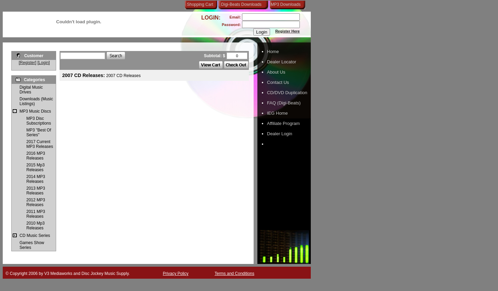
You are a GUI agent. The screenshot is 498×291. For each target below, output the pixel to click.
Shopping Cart (200, 4)
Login (44, 62)
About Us (276, 72)
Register (27, 62)
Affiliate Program (283, 123)
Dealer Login (279, 133)
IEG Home (277, 113)
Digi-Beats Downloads (241, 4)
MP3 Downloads (284, 4)
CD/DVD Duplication (287, 92)
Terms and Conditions (234, 273)
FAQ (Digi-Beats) (284, 102)
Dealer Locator (281, 61)
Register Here (287, 31)
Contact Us (278, 82)
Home (273, 51)
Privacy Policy (176, 273)
